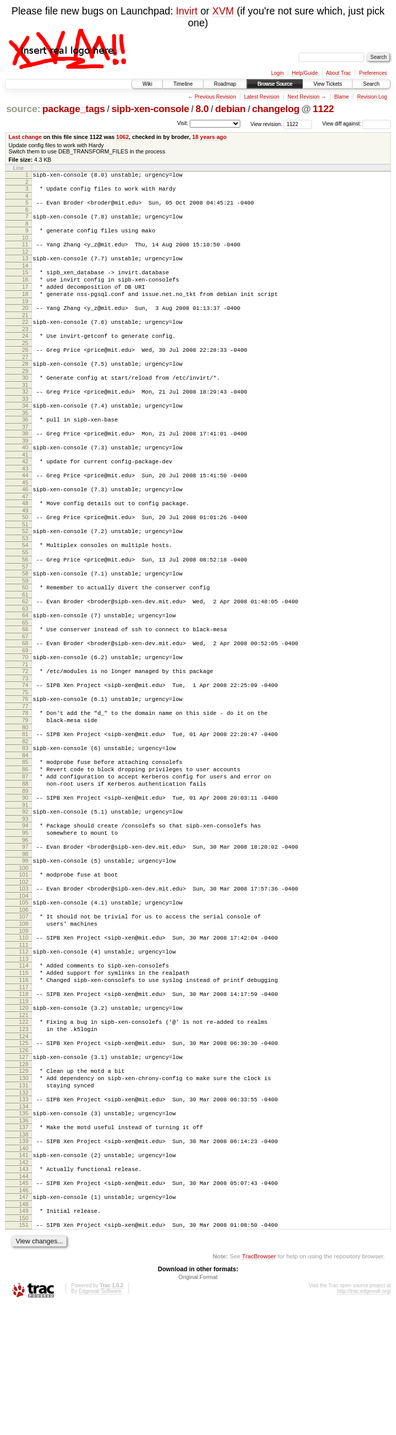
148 (23, 1331)
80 (25, 794)
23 (25, 349)
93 (25, 898)
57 (25, 615)
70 (25, 714)
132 (23, 1207)
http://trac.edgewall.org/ (364, 1421)
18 (25, 309)
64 (25, 668)
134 (23, 1223)
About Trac (338, 73)
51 (25, 566)
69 (25, 708)
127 (23, 1165)
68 (25, 699)
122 (23, 1125)
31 (25, 411)
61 (25, 646)
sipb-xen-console (150, 108)
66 (25, 683)
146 (23, 1316)
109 (23, 1024)
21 (25, 334)
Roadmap (225, 84)
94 (25, 904)
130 (23, 1190)
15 (25, 283)
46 (25, 526)
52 (25, 573)
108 (23, 1015)
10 (25, 245)
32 (25, 418)
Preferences (373, 73)
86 (25, 840)
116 (23, 1079)
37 (25, 458)
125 (23, 1150)
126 (23, 1159)
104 (23, 984)
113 (23, 1055)
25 (25, 365)
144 (23, 1300)
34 (25, 433)
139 (23, 1260)
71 (25, 723)
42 (25, 495)
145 (23, 1307)
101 (23, 960)
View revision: (267, 124)
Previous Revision (215, 97)
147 (23, 1322)
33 (25, 427)
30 (25, 402)
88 (25, 858)
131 (23, 1198)
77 (25, 770)
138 (23, 1254)
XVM (223, 11)
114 (23, 1061)
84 (25, 825)
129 (23, 1181)
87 (25, 849)
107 (23, 1006)
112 (23, 1046)
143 (23, 1291)
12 (25, 261)
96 (25, 922)
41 (25, 489)
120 (23, 1110)
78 (25, 776)
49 (25, 551)
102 (23, 968)
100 (23, 953)
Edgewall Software (99, 1421)
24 (25, 356)
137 (23, 1245)
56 (25, 606)
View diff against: (356, 124)
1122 (323, 108)
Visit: (182, 123)
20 (25, 325)
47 (25, 535)
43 (25, 504)
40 (25, 480)
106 (23, 999)
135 (23, 1229)
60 (25, 637)
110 (23, 1030)
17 (25, 301)
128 (23, 1174)
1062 (122, 137)
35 (25, 442)
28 (25, 387)
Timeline (182, 84)
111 (23, 1039)
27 (25, 380)
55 (25, 597)
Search (371, 84)
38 (25, 464)
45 (25, 520)
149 (23, 1338)
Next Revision (304, 97)
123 (23, 1134)
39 (25, 473)
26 (25, 371)
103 (23, 975)
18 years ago (209, 137)
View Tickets (328, 84)
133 (23, 1214)
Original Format (198, 1407)
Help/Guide (305, 73)
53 (25, 582)
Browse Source (274, 84)
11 (25, 252)
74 (25, 745)
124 (23, 1143)
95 (25, 913)
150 (23, 1347)
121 (23, 1119)
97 (25, 929)
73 (25, 739)
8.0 (201, 108)
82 (25, 809)
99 (25, 944)
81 (25, 801)
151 (23, 1353)
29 (25, 396)
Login (277, 73)
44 (25, 511)
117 (23, 1088)
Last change (25, 137)
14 (25, 276)
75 (25, 754)
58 (25, 621)
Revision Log (372, 97)
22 (25, 340)
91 (25, 882)
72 (25, 730)
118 (23, 1094)
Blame (341, 97)
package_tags (73, 108)
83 (25, 816)
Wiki (147, 84)
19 (25, 318)
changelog (276, 108)
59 (25, 630)
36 (25, 449)
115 (23, 1070)
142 (23, 1285)
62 (25, 652)
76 (25, 761)
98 (25, 937)
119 (23, 1103)
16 (25, 292)
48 (25, 542)
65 (25, 677)
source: (23, 108)
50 (25, 557)
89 (25, 867)
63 (25, 661)
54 (25, 588)
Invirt (186, 11)
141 (23, 1276)
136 (23, 1238)
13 (25, 267)
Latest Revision (261, 97)
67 (25, 692)
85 (25, 832)
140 (23, 1269)
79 (25, 785)
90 (25, 873)
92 (25, 889)
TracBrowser (259, 1386)
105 (23, 991)
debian (230, 108)
